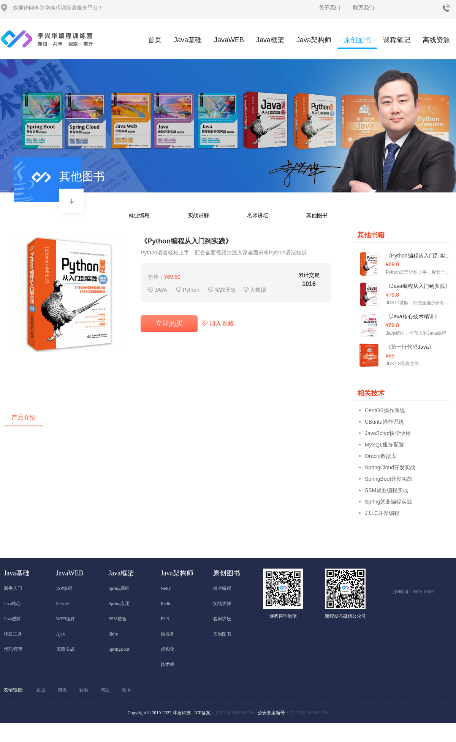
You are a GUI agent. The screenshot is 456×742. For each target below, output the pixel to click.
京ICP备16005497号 (234, 712)
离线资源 (436, 40)
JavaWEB (229, 40)
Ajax (60, 634)
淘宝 (104, 690)
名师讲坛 (257, 215)
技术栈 (167, 664)
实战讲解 (198, 215)
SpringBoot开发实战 (388, 479)
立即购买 (169, 323)
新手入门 (13, 588)
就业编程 (139, 215)
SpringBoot (118, 649)
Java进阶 (12, 618)
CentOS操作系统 (385, 410)
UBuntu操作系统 (384, 422)
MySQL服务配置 (384, 445)
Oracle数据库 (380, 456)
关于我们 (329, 8)
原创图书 (357, 42)
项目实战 (65, 649)
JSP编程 (64, 588)
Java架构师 (313, 40)
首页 (155, 40)
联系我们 (363, 8)
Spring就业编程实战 (388, 502)
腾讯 (62, 690)
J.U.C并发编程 (382, 513)
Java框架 (270, 40)
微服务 (167, 634)
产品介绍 (23, 417)
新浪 (83, 690)
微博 (126, 690)
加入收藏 (217, 323)
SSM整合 (117, 618)
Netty (166, 588)
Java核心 (12, 603)
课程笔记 (396, 40)
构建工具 (13, 634)
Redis (166, 603)
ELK (165, 618)
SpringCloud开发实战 (390, 467)
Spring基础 (119, 588)
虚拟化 (167, 649)
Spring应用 (119, 603)
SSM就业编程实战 (386, 490)
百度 (41, 690)
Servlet (62, 603)
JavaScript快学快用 (388, 433)
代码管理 (13, 649)
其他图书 (317, 215)
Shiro (113, 634)
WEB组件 (66, 618)
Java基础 (188, 40)
